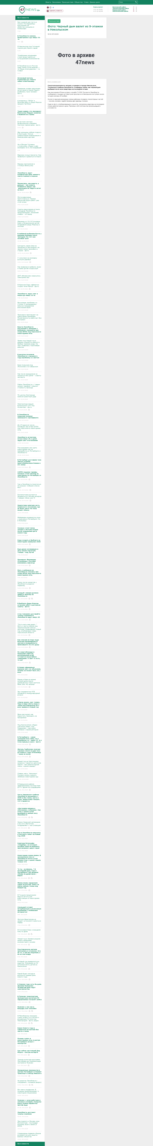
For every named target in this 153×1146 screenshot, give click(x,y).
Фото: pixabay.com (54, 81)
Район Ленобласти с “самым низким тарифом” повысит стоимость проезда (30, 387)
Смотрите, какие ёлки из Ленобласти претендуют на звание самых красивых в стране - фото (30, 249)
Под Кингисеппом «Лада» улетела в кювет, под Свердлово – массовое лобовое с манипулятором (30, 728)
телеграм (53, 7)
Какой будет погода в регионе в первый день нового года (30, 976)
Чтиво (86, 2)
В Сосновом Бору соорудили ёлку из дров (30, 932)
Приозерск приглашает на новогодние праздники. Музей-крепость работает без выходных (30, 318)
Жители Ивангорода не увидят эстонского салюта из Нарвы (30, 922)
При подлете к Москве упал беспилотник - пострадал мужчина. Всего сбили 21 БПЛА (30, 1125)
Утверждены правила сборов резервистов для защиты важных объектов (30, 1136)
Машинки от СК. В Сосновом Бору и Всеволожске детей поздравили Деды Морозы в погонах (30, 225)
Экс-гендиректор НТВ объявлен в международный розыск (30, 694)
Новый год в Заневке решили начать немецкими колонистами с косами (30, 942)
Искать (136, 2)
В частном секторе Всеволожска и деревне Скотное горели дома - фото (30, 125)
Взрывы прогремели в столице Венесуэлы (30, 166)
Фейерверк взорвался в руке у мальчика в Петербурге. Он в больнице (30, 520)
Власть (48, 2)
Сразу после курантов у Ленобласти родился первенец (30, 585)
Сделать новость (55, 10)
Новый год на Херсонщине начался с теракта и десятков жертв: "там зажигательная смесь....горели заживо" (30, 765)
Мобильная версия (48, 7)
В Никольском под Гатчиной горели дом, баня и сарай (30, 49)
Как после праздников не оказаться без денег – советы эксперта (30, 377)
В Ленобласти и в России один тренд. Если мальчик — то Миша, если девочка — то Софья (30, 69)
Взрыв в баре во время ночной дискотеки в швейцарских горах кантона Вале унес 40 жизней (30, 683)
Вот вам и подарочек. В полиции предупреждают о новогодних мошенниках (30, 1092)
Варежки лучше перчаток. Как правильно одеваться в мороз (30, 157)
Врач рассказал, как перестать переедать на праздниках (30, 717)
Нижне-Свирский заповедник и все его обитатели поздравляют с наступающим (30, 825)
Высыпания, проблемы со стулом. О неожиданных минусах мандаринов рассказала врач (30, 306)
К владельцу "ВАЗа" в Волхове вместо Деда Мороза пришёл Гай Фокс (30, 103)
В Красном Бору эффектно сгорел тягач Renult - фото (30, 287)
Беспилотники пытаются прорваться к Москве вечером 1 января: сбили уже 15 (30, 498)
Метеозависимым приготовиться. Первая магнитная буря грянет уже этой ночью (30, 201)
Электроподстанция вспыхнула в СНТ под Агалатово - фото (30, 407)
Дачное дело (95, 2)
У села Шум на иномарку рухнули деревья (30, 260)
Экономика (56, 2)
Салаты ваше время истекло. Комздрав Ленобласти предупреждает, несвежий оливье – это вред (30, 213)
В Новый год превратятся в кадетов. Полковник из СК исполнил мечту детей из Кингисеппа (30, 965)
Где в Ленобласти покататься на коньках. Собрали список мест (30, 487)
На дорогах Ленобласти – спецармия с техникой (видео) (30, 1083)
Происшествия (67, 2)
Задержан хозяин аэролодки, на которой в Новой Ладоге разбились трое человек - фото (30, 92)
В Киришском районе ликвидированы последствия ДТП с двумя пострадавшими (30, 787)
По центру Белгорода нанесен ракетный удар (30, 397)
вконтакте (50, 7)
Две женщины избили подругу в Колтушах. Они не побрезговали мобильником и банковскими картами (30, 136)
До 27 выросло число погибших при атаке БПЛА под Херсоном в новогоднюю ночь (30, 428)
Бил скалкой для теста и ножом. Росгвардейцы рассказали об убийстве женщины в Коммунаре (30, 27)
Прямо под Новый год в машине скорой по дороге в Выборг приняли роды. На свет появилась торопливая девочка (30, 345)
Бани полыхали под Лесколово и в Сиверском (30, 367)
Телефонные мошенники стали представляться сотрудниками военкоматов (30, 58)
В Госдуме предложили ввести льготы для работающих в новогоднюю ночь (30, 898)
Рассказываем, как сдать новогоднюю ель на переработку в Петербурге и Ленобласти (30, 451)
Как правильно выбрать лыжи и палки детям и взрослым (30, 269)
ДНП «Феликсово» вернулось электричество (30, 278)
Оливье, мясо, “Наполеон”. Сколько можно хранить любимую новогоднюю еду (30, 776)
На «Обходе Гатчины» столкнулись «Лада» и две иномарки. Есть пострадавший (30, 147)
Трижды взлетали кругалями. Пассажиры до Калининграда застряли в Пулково (30, 1062)
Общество (78, 2)
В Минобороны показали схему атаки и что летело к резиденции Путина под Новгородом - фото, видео (30, 1019)
